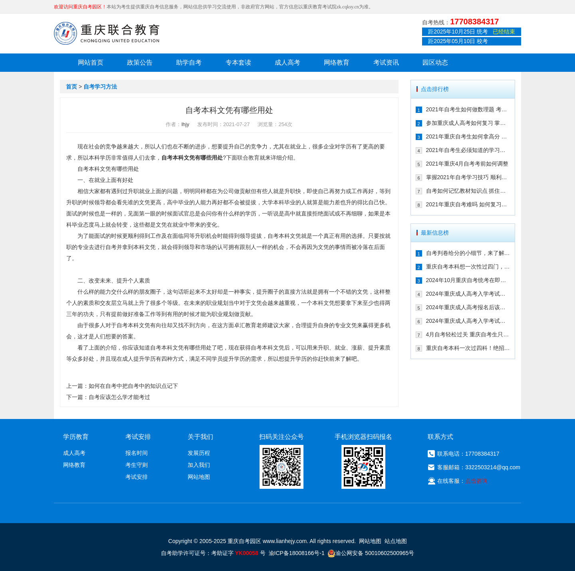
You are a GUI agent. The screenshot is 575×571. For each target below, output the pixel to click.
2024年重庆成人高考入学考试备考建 (468, 321)
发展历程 (199, 453)
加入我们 (199, 465)
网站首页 (90, 62)
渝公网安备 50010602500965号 (370, 553)
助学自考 (189, 62)
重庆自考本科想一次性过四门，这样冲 (468, 266)
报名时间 (136, 453)
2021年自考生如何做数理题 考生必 (468, 109)
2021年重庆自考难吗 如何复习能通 (468, 204)
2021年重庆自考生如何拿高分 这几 (468, 136)
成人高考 (287, 62)
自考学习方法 (100, 86)
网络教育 (336, 62)
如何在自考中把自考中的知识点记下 (133, 386)
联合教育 (248, 157)
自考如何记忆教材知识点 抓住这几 (468, 191)
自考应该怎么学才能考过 (119, 397)
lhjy (185, 124)
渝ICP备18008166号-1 (297, 553)
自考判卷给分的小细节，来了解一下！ (468, 253)
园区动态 (435, 62)
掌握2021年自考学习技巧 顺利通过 (468, 177)
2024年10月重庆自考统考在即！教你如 (468, 280)
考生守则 (136, 465)
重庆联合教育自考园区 (106, 33)
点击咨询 (476, 481)
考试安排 (136, 477)
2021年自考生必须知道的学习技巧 (468, 150)
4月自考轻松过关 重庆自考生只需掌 (468, 334)
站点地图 (396, 541)
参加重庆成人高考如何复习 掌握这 (468, 123)
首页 (71, 86)
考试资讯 (386, 62)
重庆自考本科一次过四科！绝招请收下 (468, 348)
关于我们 (200, 436)
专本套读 (238, 62)
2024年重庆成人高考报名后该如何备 (468, 307)
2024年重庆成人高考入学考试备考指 (468, 293)
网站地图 (199, 477)
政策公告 (140, 62)
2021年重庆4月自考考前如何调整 (467, 163)
